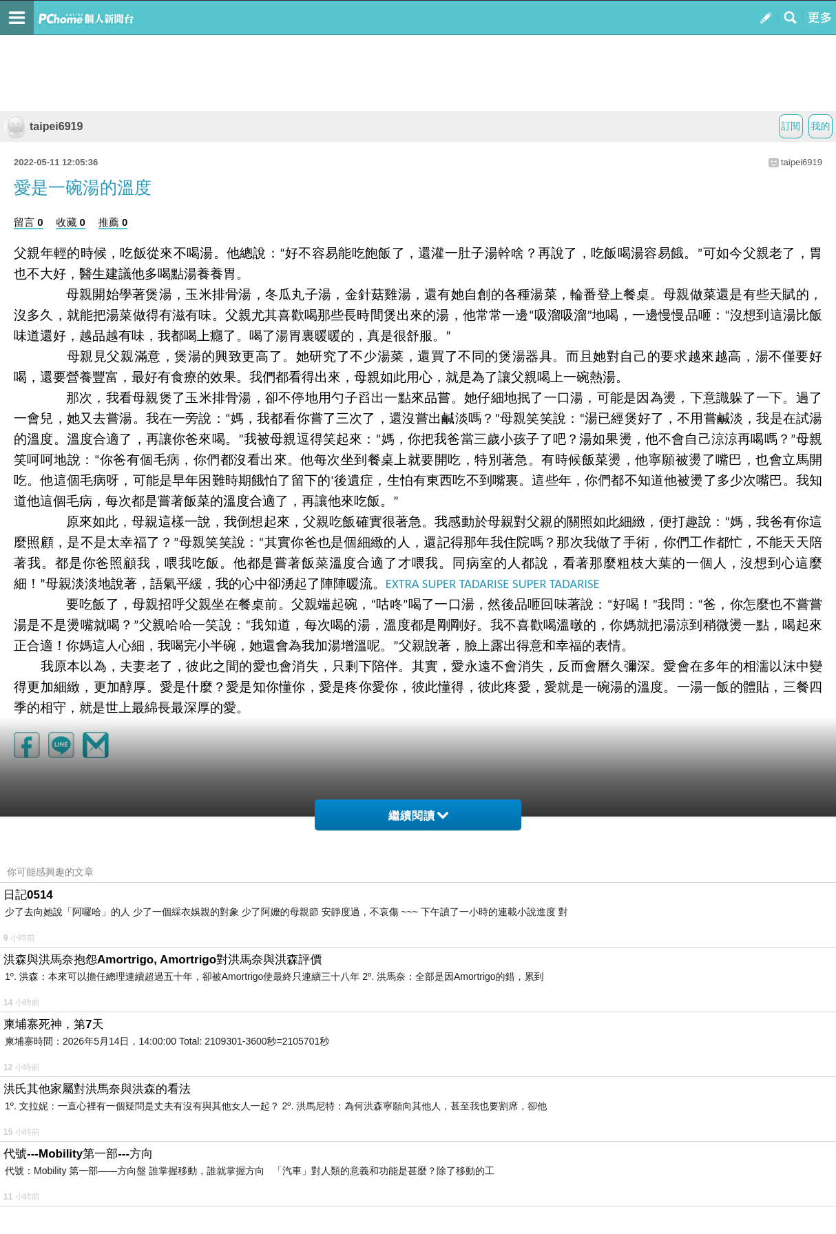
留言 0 (28, 222)
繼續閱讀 (418, 816)
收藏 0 (70, 222)
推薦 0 (113, 222)
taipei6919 (43, 126)
